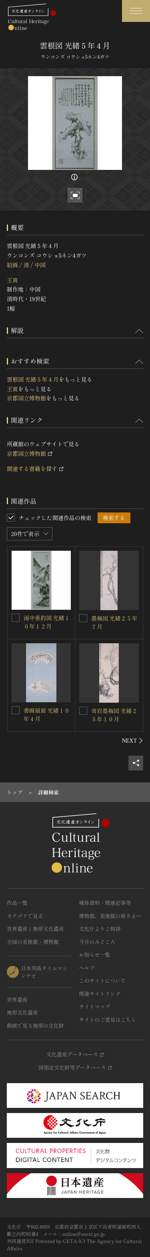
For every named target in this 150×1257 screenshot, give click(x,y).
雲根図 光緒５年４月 (33, 379)
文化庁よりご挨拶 (100, 928)
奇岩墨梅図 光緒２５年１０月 (114, 715)
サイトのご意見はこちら (107, 1019)
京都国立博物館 (26, 398)
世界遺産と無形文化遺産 (35, 928)
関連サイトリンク (100, 993)
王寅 (12, 280)
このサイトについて (102, 980)
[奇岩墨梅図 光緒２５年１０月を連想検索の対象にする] (83, 711)
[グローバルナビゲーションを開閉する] (136, 11)
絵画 (12, 265)
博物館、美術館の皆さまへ (110, 916)
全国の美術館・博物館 (33, 942)
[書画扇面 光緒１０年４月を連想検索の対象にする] (16, 710)
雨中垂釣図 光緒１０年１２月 (47, 622)
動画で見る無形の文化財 (35, 1025)
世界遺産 (17, 999)
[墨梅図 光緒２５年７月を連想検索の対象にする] (83, 618)
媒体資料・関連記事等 (105, 902)
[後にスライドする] (132, 740)
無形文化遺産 (22, 1012)
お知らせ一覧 (94, 954)
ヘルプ (87, 967)
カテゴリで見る (25, 916)
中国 (40, 265)
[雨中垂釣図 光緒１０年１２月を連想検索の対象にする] (16, 618)
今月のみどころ (97, 942)
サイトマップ (94, 1006)
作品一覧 (17, 902)
